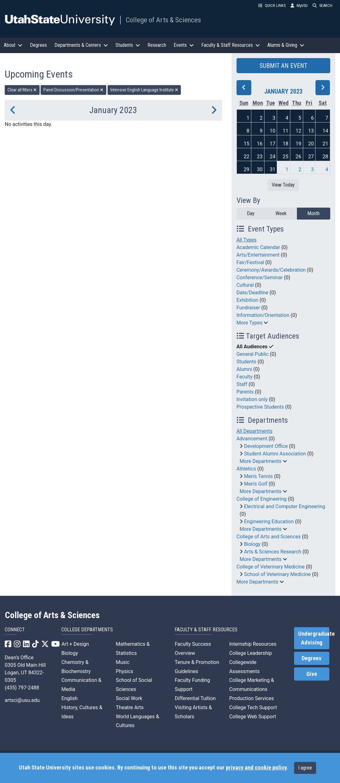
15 (246, 144)
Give (311, 674)
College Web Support (252, 717)
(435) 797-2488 (22, 688)
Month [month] (313, 213)
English (69, 698)
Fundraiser (248, 308)
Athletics (246, 469)
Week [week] (281, 213)
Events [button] (184, 45)
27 (311, 157)
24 (273, 157)
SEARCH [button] (322, 5)
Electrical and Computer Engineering (284, 506)
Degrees (38, 45)
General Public (253, 354)
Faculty (245, 377)
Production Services (251, 698)
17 (273, 144)
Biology (252, 544)
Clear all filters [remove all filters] (22, 89)
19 (298, 144)
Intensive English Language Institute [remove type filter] (144, 89)
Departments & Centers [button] (81, 45)
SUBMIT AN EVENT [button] (283, 65)
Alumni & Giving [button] (285, 45)
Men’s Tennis (258, 476)
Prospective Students (260, 407)
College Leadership (250, 653)
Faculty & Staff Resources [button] (230, 45)
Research (157, 45)
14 (325, 131)
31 (273, 169)
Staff (242, 384)
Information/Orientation (263, 315)
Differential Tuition (195, 698)
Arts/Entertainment (258, 255)
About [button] (13, 45)
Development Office (266, 446)
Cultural (245, 285)
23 (260, 157)
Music (122, 662)
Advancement (252, 439)
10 (273, 131)
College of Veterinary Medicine (271, 567)
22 (246, 157)
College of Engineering (262, 499)
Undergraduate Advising (314, 638)
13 (311, 131)
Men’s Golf (256, 484)
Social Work (129, 698)
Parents (245, 392)
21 (325, 144)
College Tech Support (253, 707)
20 (311, 144)
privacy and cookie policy (256, 767)
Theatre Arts (129, 707)
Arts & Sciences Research (272, 552)
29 (246, 169)
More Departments (260, 461)
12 (298, 131)
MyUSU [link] (299, 5)
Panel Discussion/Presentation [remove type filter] (73, 89)
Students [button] (127, 45)
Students (246, 362)
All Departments (255, 431)
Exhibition (248, 300)
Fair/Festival (250, 262)
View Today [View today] (283, 185)
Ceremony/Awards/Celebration (271, 270)
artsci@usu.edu (22, 700)
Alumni (244, 369)
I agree (305, 768)
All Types (247, 240)
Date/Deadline (252, 293)
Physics (124, 671)
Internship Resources (252, 644)
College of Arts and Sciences (269, 537)
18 (285, 144)
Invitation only (252, 399)
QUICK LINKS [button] (272, 5)
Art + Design (75, 644)
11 (285, 131)
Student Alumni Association (275, 454)
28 (325, 157)
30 (260, 169)
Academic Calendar (258, 247)
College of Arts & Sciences (163, 20)
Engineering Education (269, 522)
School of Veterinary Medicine (277, 574)
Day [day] (250, 213)
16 (260, 144)
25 (285, 157)
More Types (250, 323)
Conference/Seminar (260, 277)
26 (298, 157)
